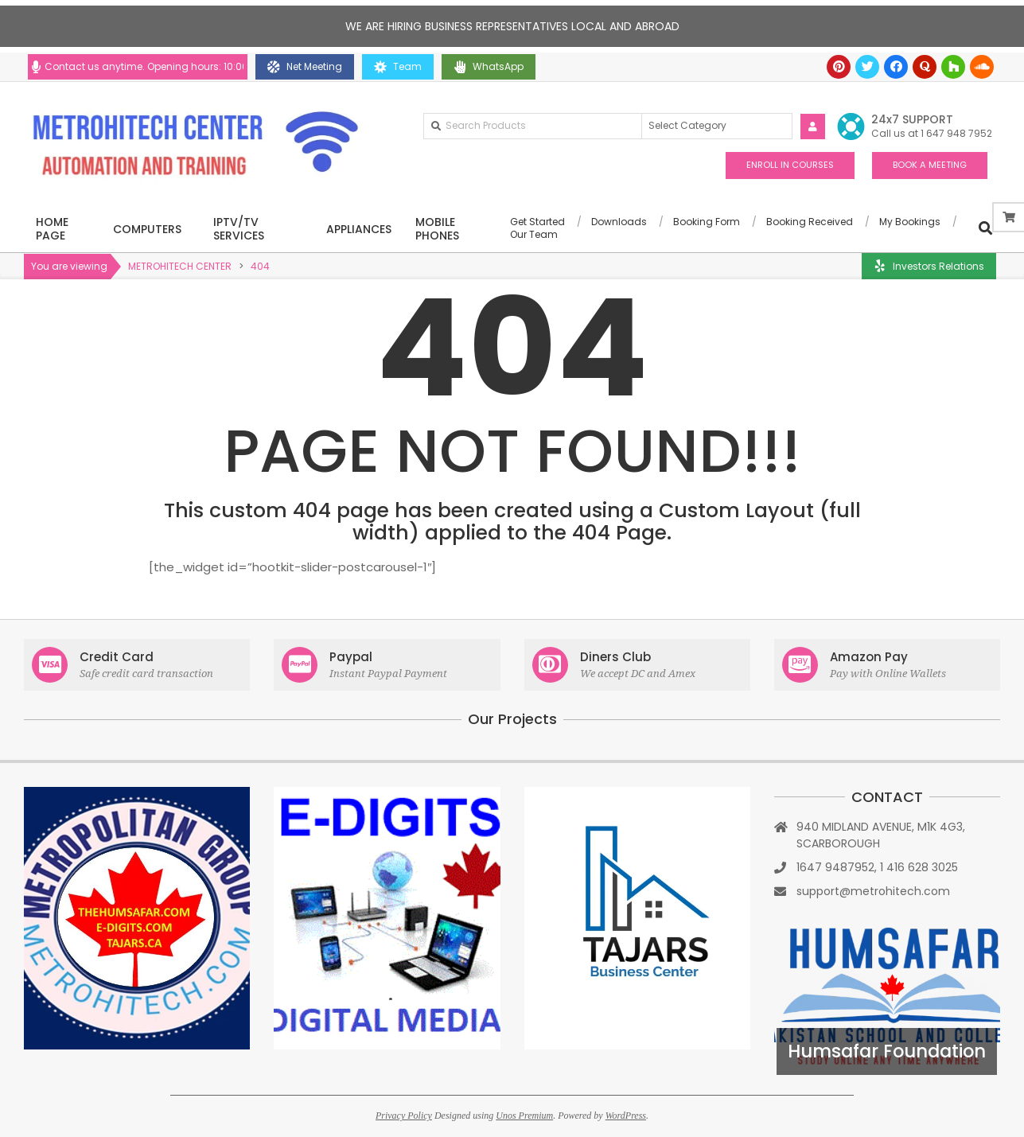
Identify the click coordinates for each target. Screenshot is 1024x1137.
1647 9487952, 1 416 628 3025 (877, 867)
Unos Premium (524, 1115)
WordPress (625, 1115)
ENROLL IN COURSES (790, 164)
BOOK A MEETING (930, 164)
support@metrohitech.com (873, 891)
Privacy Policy (404, 1115)
